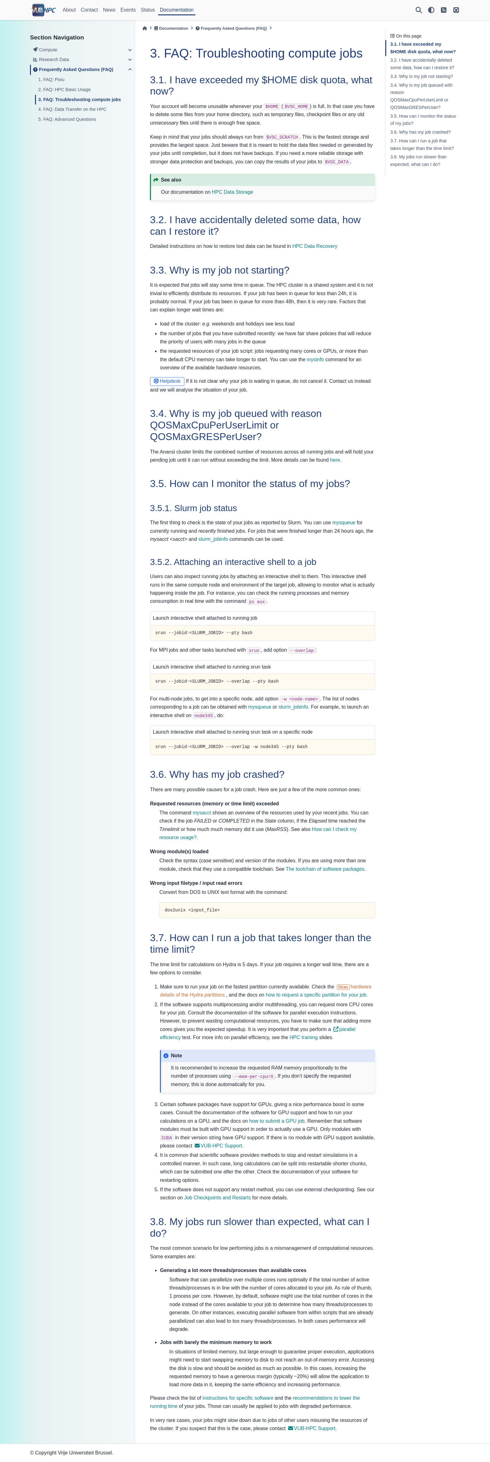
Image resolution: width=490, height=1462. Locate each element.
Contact (89, 10)
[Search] (418, 10)
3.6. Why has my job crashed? (420, 132)
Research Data (51, 59)
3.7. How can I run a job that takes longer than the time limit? (422, 144)
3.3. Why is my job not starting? (421, 76)
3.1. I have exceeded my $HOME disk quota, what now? (423, 48)
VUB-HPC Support (218, 1145)
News (109, 10)
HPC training (303, 1037)
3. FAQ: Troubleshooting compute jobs (79, 99)
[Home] (144, 28)
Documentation (177, 10)
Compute (45, 49)
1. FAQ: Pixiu (51, 79)
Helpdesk (167, 381)
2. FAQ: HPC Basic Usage (64, 89)
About (69, 10)
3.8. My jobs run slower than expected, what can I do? (418, 160)
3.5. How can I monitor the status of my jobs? (423, 120)
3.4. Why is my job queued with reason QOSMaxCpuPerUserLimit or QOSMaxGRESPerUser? (421, 96)
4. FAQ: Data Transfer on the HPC (72, 109)
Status (148, 10)
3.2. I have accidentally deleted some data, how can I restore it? (422, 64)
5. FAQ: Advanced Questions (67, 119)
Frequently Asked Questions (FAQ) (73, 69)
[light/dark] (431, 10)
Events (128, 10)
